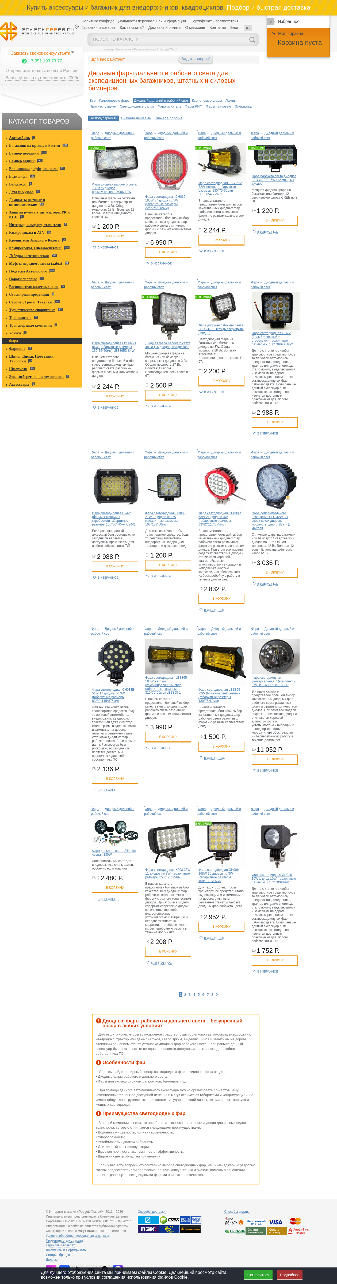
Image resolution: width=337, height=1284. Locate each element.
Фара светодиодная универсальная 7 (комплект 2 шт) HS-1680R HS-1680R (273, 681)
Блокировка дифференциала (33, 169)
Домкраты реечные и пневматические (27, 202)
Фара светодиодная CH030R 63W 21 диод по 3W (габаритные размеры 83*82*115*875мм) (219, 518)
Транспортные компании (30, 325)
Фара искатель (169, 106)
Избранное (289, 21)
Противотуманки (103, 106)
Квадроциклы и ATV (27, 233)
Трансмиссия (20, 318)
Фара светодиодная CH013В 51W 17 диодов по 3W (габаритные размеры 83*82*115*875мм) (113, 695)
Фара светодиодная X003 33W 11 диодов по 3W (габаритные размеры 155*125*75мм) (167, 873)
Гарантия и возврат (60, 1245)
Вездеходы (17, 184)
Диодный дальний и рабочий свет (161, 100)
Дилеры (52, 1260)
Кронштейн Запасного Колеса (34, 240)
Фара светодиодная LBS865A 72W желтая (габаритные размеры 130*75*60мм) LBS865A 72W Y (220, 188)
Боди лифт (18, 177)
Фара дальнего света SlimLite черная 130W (114, 852)
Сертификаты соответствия (214, 21)
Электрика (243, 106)
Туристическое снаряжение (32, 310)
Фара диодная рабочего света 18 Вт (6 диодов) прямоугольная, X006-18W (114, 188)
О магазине (195, 27)
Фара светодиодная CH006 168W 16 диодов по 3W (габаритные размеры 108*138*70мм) (218, 875)
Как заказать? (132, 27)
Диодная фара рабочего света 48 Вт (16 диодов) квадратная (167, 345)
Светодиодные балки (137, 106)
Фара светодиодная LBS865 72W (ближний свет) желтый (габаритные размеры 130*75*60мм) (219, 695)
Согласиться (258, 1275)
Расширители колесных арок (34, 287)
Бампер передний (24, 153)
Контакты (218, 27)
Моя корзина (290, 33)
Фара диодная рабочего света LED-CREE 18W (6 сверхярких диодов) (221, 329)
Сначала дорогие (168, 118)
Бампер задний (22, 161)
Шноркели (18, 369)
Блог (234, 27)
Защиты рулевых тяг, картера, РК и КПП (39, 214)
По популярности (103, 118)
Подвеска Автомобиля (28, 271)
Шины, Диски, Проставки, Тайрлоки (32, 358)
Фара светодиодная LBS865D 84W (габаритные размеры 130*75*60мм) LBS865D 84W (114, 347)
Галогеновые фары (114, 100)
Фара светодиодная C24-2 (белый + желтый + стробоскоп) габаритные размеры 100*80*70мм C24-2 (113, 518)
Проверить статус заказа (64, 1240)
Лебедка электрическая (29, 256)
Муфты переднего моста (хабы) (35, 264)
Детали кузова (21, 192)
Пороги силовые (23, 279)
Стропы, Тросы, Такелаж (30, 302)
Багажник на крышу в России (34, 146)
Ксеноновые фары (207, 100)
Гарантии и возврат (98, 27)
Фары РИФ (193, 106)
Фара (13, 341)
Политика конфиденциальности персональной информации (134, 21)
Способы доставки (152, 1212)
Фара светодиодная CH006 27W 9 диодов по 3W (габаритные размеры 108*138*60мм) (165, 518)
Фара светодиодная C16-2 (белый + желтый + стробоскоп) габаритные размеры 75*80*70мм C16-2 (272, 338)
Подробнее (290, 1275)
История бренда (58, 1255)
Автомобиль (19, 138)
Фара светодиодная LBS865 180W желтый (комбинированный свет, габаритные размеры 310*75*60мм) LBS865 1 (166, 685)
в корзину (115, 236)
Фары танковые (218, 106)
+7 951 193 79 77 (45, 61)
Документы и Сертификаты (66, 1250)
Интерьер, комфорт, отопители (35, 225)
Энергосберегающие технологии (36, 377)
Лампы (230, 100)
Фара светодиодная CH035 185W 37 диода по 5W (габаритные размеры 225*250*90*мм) (165, 202)
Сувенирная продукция (29, 295)
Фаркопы (17, 349)
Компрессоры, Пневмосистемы (35, 248)
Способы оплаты (237, 1212)
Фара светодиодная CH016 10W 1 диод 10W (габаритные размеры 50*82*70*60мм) (274, 878)
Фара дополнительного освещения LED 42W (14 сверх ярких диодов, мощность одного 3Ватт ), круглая (271, 520)
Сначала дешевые (136, 118)
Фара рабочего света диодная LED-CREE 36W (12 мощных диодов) (274, 179)
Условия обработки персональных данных (77, 1236)
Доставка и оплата (164, 27)
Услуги (15, 333)
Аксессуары (19, 384)
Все (92, 100)
